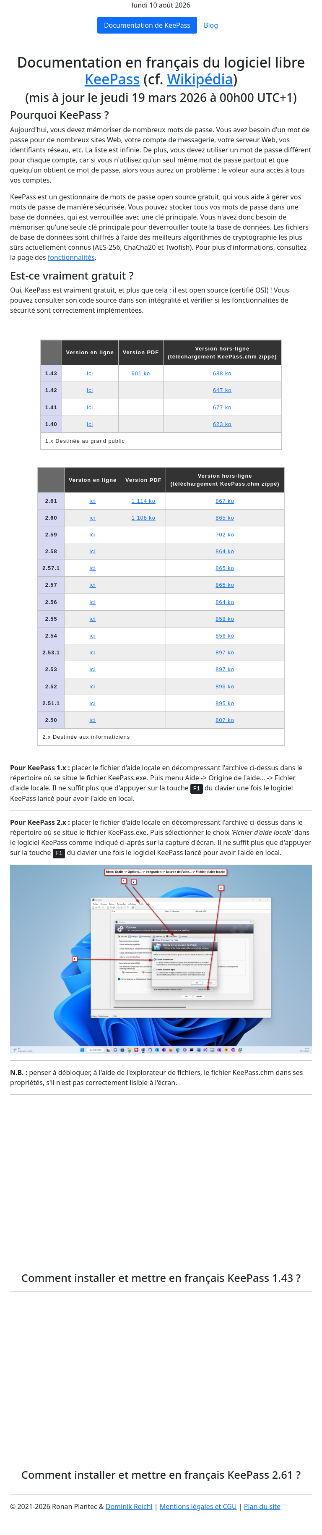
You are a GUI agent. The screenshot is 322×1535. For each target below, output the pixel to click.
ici (90, 373)
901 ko (141, 373)
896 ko (225, 686)
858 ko (225, 619)
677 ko (222, 407)
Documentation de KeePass (147, 25)
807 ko (225, 720)
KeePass (112, 79)
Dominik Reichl (129, 1506)
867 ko (225, 501)
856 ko (225, 636)
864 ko (225, 551)
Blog (211, 25)
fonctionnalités (71, 257)
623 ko (222, 424)
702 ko (225, 534)
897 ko (225, 652)
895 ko (225, 703)
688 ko (222, 373)
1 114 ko (144, 501)
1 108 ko (144, 518)
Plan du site (262, 1506)
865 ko (225, 518)
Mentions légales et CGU (198, 1506)
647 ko (222, 390)
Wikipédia (200, 79)
